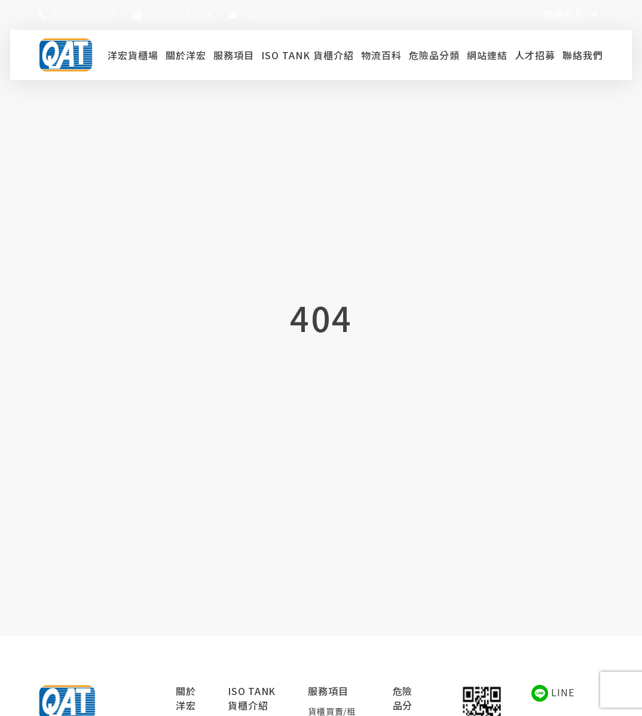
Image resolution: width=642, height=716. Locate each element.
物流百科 (381, 55)
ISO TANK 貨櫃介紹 (307, 55)
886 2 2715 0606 (180, 15)
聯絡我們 (582, 55)
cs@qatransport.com (283, 15)
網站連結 (487, 55)
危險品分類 (434, 55)
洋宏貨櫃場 (133, 55)
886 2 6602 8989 (84, 15)
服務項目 (233, 55)
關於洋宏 (186, 55)
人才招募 (535, 55)
